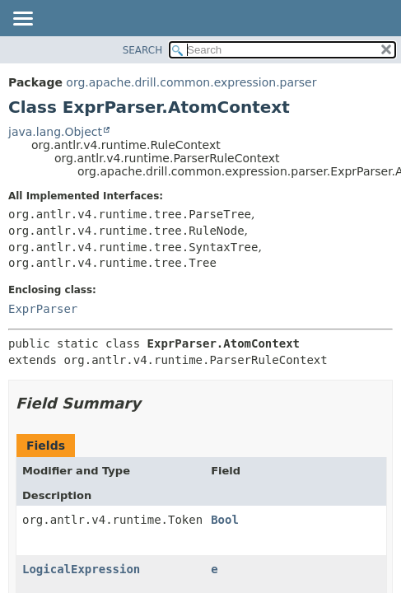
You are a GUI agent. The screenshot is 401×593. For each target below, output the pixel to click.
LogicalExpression (81, 569)
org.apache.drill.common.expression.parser (191, 82)
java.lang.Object (55, 131)
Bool (225, 519)
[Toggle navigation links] (22, 19)
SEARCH (143, 50)
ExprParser (42, 308)
